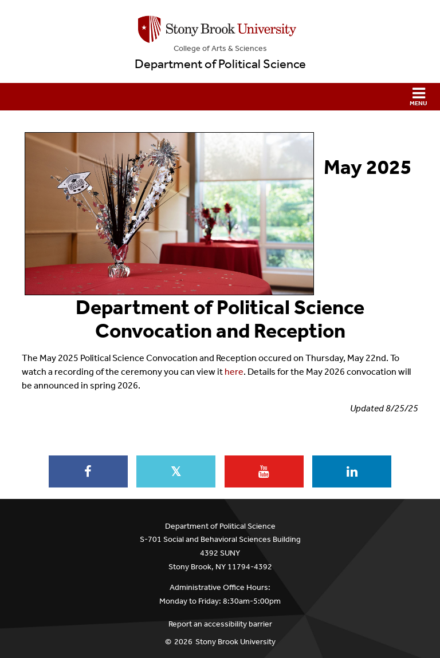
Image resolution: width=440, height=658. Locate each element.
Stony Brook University (235, 642)
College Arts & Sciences (220, 48)
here (234, 371)
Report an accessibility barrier (220, 624)
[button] (220, 96)
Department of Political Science (220, 64)
